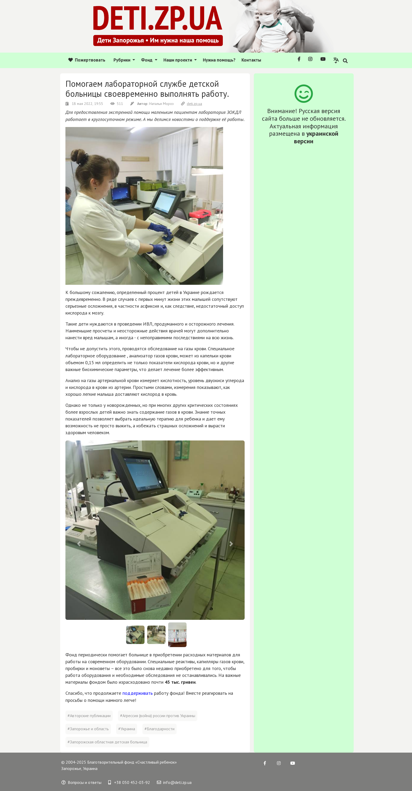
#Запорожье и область (88, 728)
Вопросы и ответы (81, 782)
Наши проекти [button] (178, 60)
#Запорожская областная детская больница (107, 741)
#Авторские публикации (89, 715)
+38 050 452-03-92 (129, 782)
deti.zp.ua (191, 103)
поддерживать (137, 693)
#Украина (126, 728)
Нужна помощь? (219, 60)
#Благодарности (159, 728)
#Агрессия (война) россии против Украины (157, 715)
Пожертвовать (86, 60)
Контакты (251, 60)
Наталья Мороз (152, 103)
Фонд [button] (147, 60)
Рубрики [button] (122, 60)
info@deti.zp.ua (174, 782)
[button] (336, 60)
